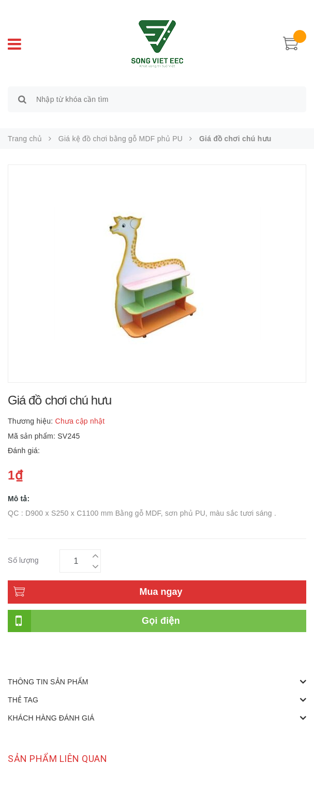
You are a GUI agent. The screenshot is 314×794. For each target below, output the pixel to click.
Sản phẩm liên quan (57, 758)
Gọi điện (161, 621)
